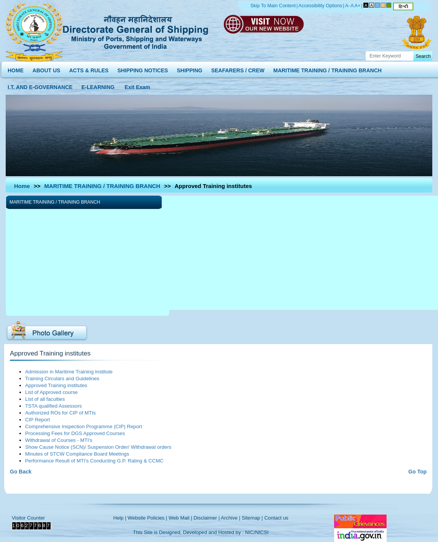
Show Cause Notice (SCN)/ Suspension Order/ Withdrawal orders (98, 447)
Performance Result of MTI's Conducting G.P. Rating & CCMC (94, 461)
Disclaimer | (207, 518)
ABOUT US (46, 68)
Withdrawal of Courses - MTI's (58, 440)
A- (347, 5)
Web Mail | (180, 518)
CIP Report (37, 419)
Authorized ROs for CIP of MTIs (60, 413)
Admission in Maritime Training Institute (69, 372)
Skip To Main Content (273, 5)
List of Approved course (51, 392)
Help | (119, 518)
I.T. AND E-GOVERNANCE (40, 85)
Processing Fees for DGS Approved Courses (75, 433)
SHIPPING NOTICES (142, 68)
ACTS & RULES (88, 68)
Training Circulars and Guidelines (62, 378)
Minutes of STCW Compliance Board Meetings (77, 454)
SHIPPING (189, 68)
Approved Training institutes (56, 385)
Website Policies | (147, 518)
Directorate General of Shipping (136, 31)
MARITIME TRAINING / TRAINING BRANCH (327, 68)
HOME (16, 68)
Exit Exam (137, 85)
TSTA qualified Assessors (53, 406)
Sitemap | (252, 518)
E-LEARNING (98, 85)
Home (22, 186)
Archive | (230, 518)
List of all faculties (45, 399)
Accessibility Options (320, 5)
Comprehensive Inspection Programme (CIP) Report (83, 426)
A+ (358, 5)
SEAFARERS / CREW (237, 68)
